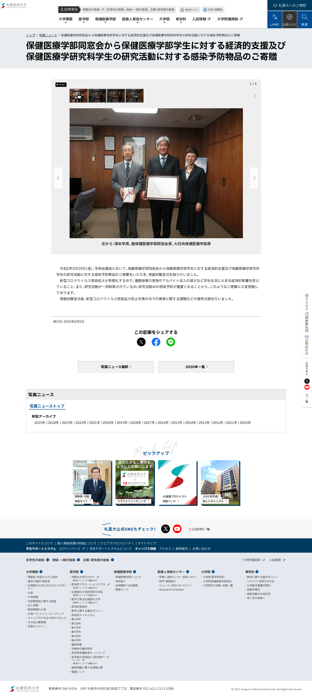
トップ (30, 35)
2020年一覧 (195, 369)
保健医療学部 (123, 572)
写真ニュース (48, 35)
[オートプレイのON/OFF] (61, 85)
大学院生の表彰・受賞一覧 (218, 585)
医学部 (74, 572)
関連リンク (78, 671)
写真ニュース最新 (114, 369)
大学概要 (32, 572)
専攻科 (249, 572)
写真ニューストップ (47, 408)
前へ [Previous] (58, 97)
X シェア (141, 344)
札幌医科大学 (17, 14)
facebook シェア (156, 344)
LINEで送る (170, 344)
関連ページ (121, 589)
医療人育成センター (171, 572)
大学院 (205, 572)
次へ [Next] (254, 97)
